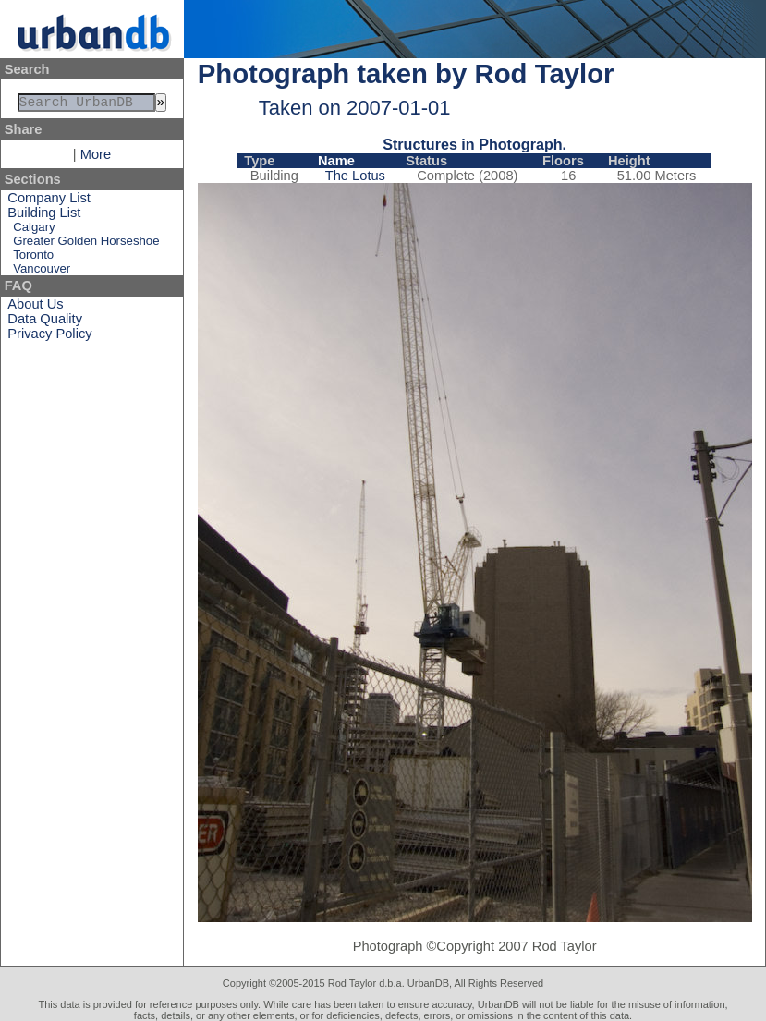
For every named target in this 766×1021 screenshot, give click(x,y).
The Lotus (355, 175)
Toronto (33, 258)
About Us (35, 307)
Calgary (34, 230)
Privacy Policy (49, 337)
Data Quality (44, 322)
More (95, 158)
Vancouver (41, 272)
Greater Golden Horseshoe (86, 244)
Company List (49, 201)
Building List (43, 216)
